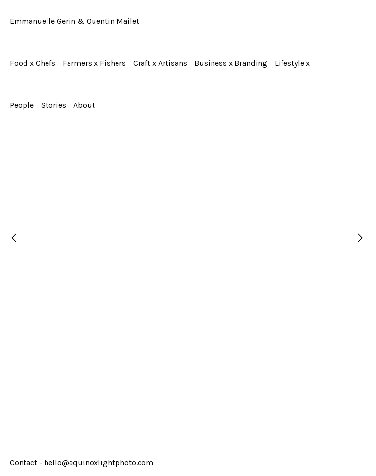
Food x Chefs (32, 63)
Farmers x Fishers (94, 63)
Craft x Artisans (160, 63)
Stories (53, 105)
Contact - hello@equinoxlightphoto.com (81, 462)
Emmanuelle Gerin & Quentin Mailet (74, 20)
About (84, 105)
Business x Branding (230, 63)
